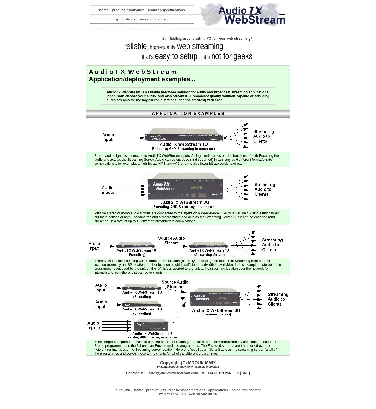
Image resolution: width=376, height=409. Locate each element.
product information (128, 10)
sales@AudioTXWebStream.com (173, 373)
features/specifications (166, 10)
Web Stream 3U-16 (203, 394)
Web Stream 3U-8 (172, 394)
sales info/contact (154, 19)
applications (125, 19)
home (103, 10)
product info (156, 390)
